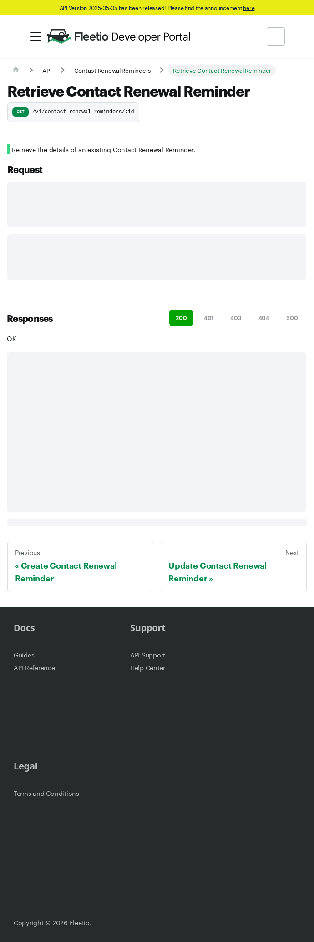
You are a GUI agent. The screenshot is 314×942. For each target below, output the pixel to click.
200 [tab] (181, 317)
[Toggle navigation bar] (36, 36)
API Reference (34, 667)
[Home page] (16, 70)
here (248, 7)
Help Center (147, 667)
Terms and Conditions (46, 793)
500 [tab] (292, 317)
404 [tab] (263, 317)
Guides (24, 654)
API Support (147, 654)
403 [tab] (235, 317)
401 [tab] (208, 317)
